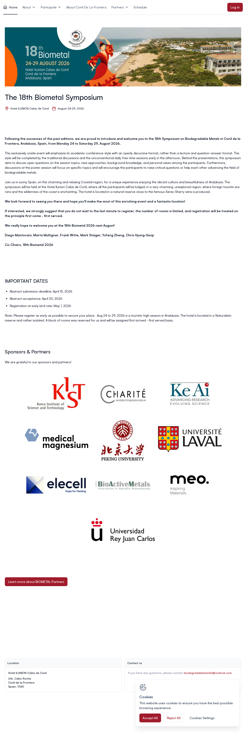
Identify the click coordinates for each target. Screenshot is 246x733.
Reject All (174, 718)
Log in (235, 7)
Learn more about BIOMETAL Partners (36, 582)
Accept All (150, 718)
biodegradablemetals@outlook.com (208, 673)
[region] (187, 703)
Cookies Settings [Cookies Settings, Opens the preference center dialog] (202, 718)
